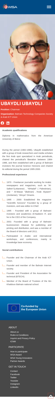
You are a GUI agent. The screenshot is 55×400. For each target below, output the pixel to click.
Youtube (14, 380)
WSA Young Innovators (21, 358)
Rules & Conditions (19, 335)
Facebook (15, 374)
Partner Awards (17, 361)
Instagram (15, 384)
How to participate (18, 351)
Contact (14, 371)
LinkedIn (14, 387)
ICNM (13, 341)
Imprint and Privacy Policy (22, 338)
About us (14, 332)
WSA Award (16, 354)
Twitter (13, 377)
